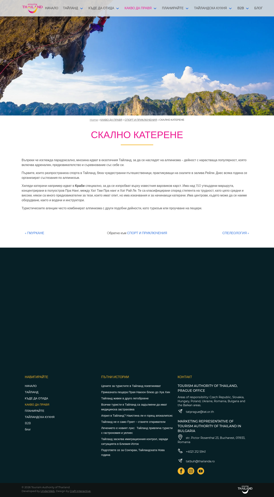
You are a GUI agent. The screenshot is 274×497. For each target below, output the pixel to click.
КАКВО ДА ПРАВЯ (138, 8)
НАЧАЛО (51, 8)
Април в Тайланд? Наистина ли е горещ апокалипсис (137, 415)
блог (28, 429)
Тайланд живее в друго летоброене (125, 398)
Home (94, 119)
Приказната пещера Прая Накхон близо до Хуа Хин (135, 392)
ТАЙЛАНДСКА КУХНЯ (210, 8)
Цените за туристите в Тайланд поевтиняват (131, 386)
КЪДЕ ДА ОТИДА (101, 8)
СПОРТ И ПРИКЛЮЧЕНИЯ (141, 119)
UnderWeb (47, 491)
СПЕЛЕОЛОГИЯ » (235, 233)
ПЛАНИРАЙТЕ (173, 8)
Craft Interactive (80, 491)
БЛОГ (258, 8)
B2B (240, 8)
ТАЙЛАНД (70, 8)
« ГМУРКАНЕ (34, 233)
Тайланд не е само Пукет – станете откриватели (133, 422)
